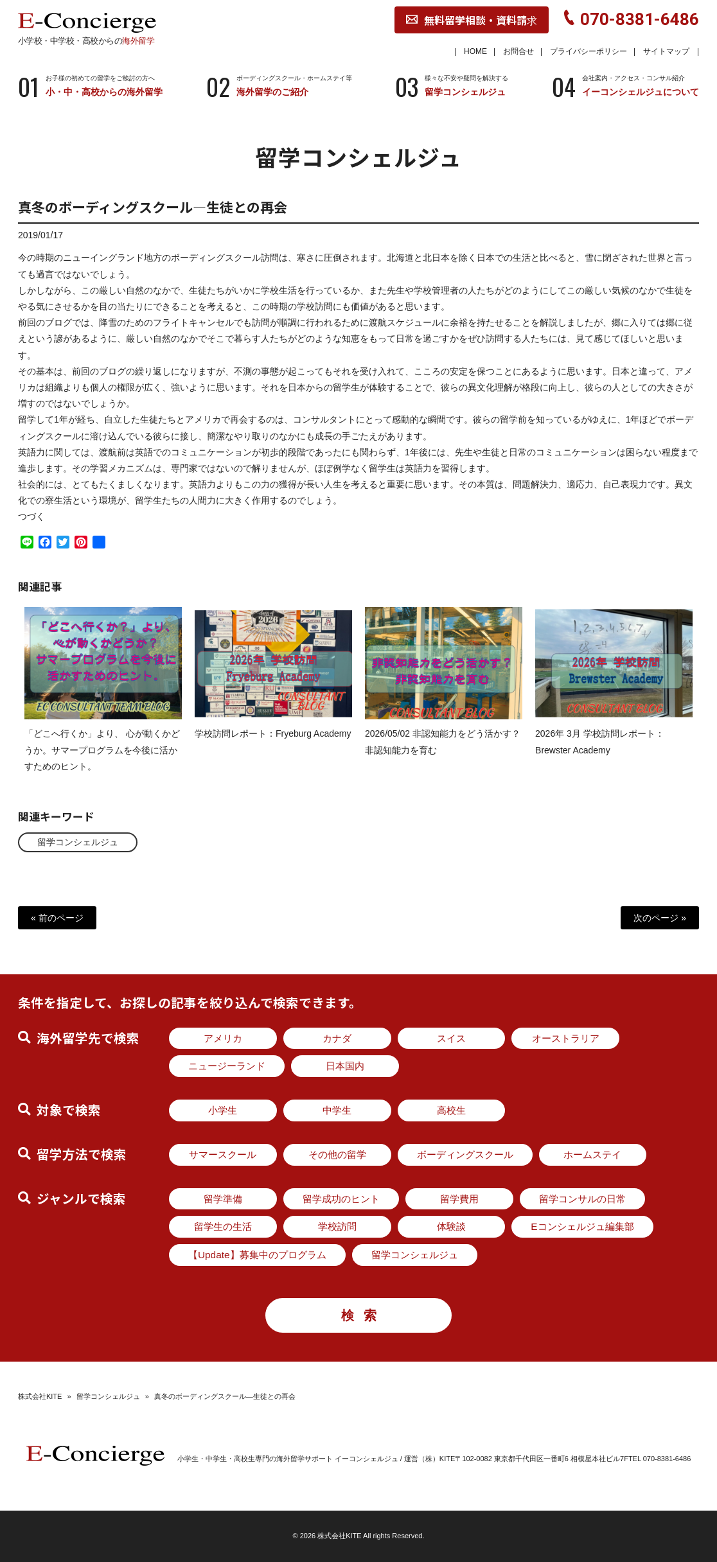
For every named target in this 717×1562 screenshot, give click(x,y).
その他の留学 (337, 1154)
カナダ (337, 1038)
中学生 (337, 1110)
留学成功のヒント (341, 1198)
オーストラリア (565, 1038)
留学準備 (223, 1198)
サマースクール (222, 1154)
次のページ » (659, 918)
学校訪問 (337, 1226)
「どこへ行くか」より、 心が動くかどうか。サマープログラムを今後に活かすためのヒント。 (102, 762)
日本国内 (345, 1065)
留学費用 (459, 1198)
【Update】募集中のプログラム (257, 1254)
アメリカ (223, 1038)
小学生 (222, 1110)
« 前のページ (57, 918)
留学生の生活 (223, 1226)
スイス (451, 1038)
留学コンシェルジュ (77, 842)
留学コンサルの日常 (582, 1198)
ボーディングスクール (465, 1154)
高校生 (451, 1110)
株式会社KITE (40, 1396)
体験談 (451, 1226)
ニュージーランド (226, 1065)
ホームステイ (592, 1154)
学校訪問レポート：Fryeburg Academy (273, 746)
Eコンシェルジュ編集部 (582, 1226)
